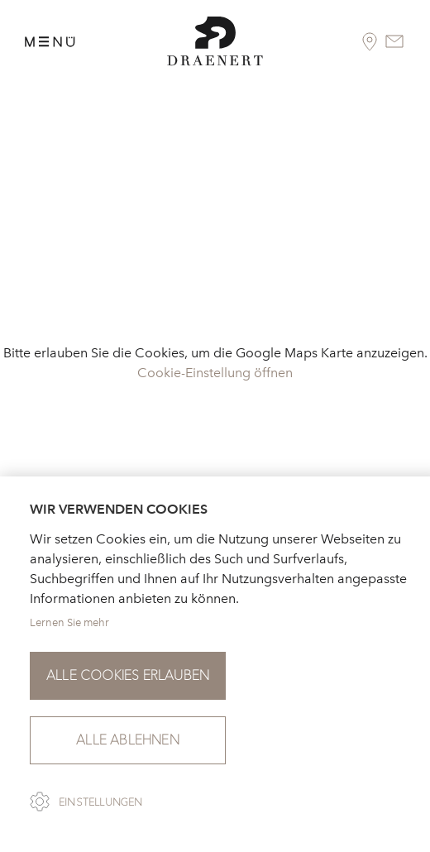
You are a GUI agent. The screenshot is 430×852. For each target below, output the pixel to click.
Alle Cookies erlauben (127, 675)
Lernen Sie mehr (69, 622)
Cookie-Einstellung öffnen (215, 373)
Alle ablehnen (127, 740)
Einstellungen (101, 802)
